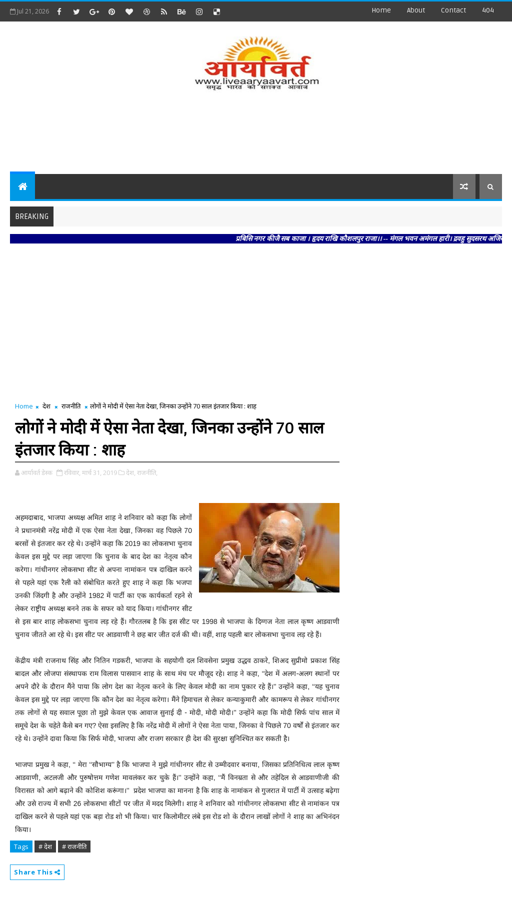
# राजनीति (74, 846)
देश (46, 406)
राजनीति (71, 406)
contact (453, 10)
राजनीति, (147, 472)
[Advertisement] (256, 134)
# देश (45, 846)
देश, (131, 472)
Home (381, 10)
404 (488, 10)
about (416, 10)
